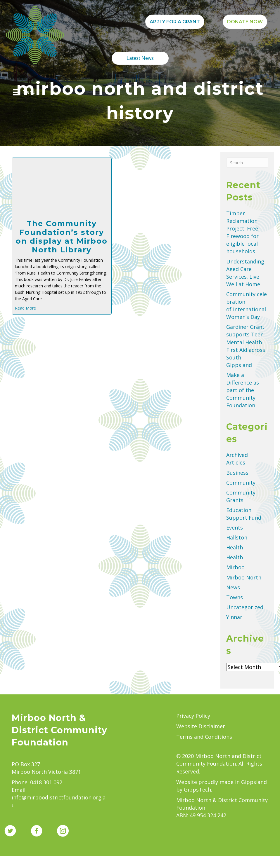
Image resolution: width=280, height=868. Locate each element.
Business (237, 472)
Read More (25, 308)
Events (234, 527)
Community (240, 482)
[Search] (247, 162)
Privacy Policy (193, 715)
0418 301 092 (46, 782)
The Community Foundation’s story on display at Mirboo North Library (62, 236)
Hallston (236, 537)
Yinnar (234, 617)
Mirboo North (243, 577)
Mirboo (235, 567)
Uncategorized (244, 607)
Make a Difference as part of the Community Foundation (242, 390)
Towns (234, 597)
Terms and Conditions (204, 736)
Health (234, 547)
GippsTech (197, 789)
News (233, 587)
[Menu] (24, 92)
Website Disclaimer (200, 726)
